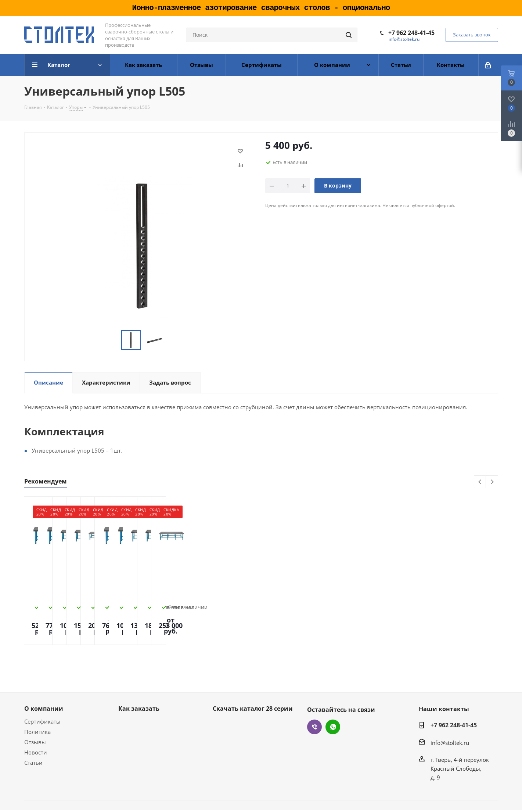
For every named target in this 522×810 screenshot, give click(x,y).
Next (492, 482)
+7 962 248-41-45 (411, 33)
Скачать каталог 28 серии (253, 683)
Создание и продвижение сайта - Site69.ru (441, 792)
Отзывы (35, 716)
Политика (37, 706)
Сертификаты (42, 695)
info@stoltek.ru (404, 39)
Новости (35, 726)
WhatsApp (332, 701)
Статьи (33, 737)
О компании (43, 683)
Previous (480, 482)
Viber (314, 701)
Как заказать (138, 683)
